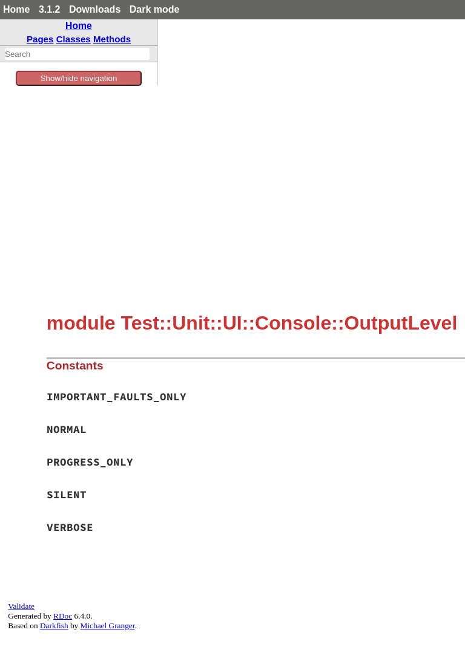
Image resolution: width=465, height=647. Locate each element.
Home (16, 9)
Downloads (94, 9)
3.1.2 (50, 9)
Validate (21, 606)
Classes (73, 39)
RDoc (62, 615)
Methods (112, 39)
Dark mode (155, 9)
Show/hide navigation (79, 78)
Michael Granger (108, 625)
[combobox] (77, 54)
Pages (40, 39)
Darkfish (54, 625)
